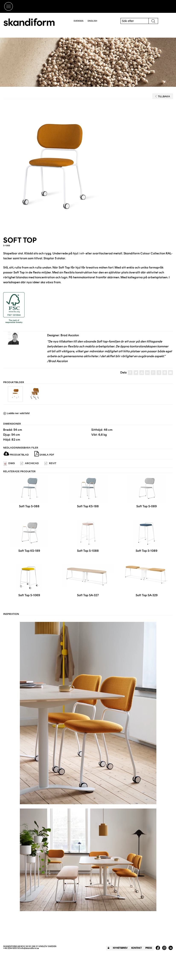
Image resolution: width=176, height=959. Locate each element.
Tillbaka (162, 96)
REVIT (50, 464)
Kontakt (136, 948)
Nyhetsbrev (120, 948)
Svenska (78, 20)
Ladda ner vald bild (16, 413)
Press (148, 948)
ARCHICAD (29, 464)
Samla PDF (44, 453)
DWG (9, 464)
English (92, 20)
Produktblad (16, 454)
